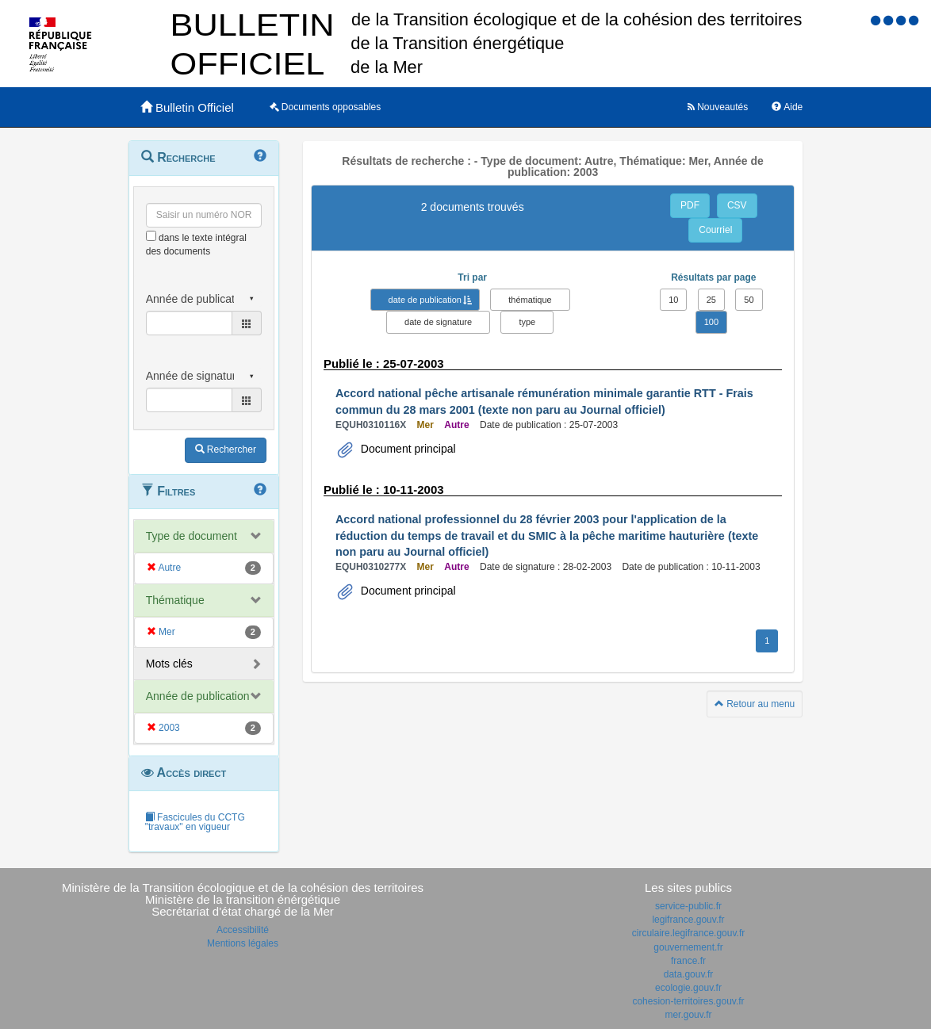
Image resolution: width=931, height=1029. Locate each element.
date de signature (438, 322)
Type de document (191, 536)
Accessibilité (242, 929)
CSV (737, 205)
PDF (689, 205)
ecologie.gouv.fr (688, 987)
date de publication (425, 299)
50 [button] (748, 299)
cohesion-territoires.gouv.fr (688, 1001)
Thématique (175, 600)
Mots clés (169, 663)
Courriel (715, 229)
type (527, 322)
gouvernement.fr (687, 947)
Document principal (407, 448)
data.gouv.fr (688, 974)
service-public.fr (688, 906)
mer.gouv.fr (688, 1014)
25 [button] (711, 299)
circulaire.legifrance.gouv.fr (688, 933)
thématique (529, 299)
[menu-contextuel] (151, 236)
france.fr (688, 960)
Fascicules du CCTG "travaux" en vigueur (195, 822)
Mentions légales (242, 943)
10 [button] (673, 299)
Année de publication (198, 696)
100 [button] (711, 322)
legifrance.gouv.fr (688, 919)
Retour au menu (755, 704)
